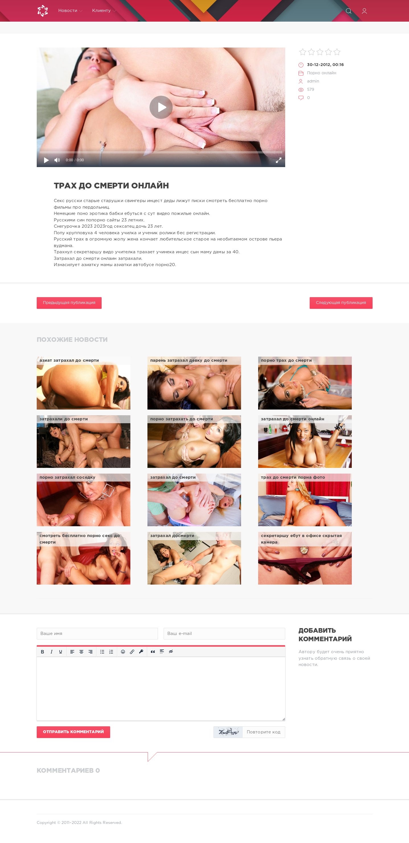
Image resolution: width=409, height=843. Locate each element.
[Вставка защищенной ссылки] (141, 651)
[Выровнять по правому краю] (90, 651)
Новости (70, 11)
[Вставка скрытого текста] (171, 651)
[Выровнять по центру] (81, 651)
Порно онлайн (321, 73)
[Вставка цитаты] (153, 651)
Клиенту (104, 11)
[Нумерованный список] (111, 651)
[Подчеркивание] (61, 651)
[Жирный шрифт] (42, 651)
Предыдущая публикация (69, 303)
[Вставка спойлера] (162, 651)
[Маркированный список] (102, 651)
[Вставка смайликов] (123, 651)
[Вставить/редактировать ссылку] (132, 651)
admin (313, 81)
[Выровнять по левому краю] (72, 651)
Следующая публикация (341, 303)
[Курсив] (52, 651)
